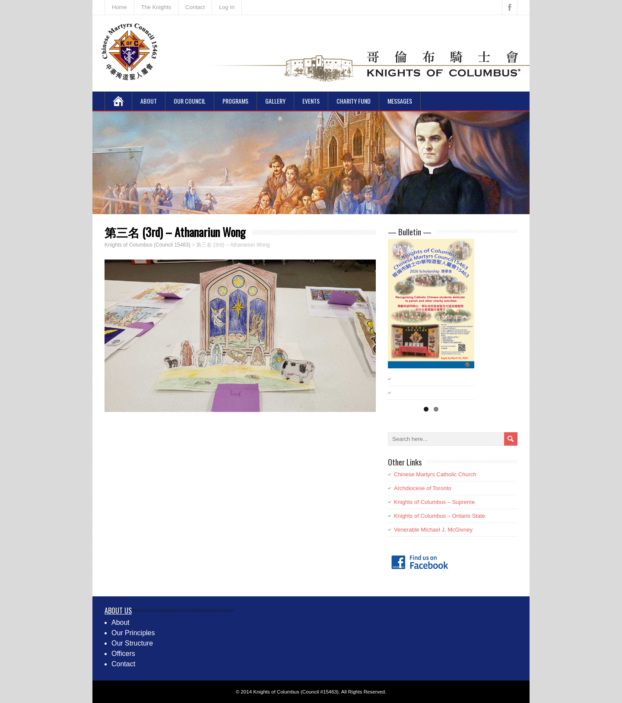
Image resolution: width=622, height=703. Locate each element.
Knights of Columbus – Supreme (434, 502)
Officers (123, 653)
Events (311, 100)
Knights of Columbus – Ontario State (439, 516)
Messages (399, 100)
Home (119, 7)
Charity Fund (353, 100)
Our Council (190, 100)
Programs (235, 100)
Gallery (275, 100)
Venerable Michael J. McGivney (433, 529)
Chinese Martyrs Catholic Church (435, 474)
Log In (227, 7)
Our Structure (132, 643)
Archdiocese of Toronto (422, 488)
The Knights (156, 7)
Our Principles (133, 632)
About (148, 100)
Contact (195, 7)
